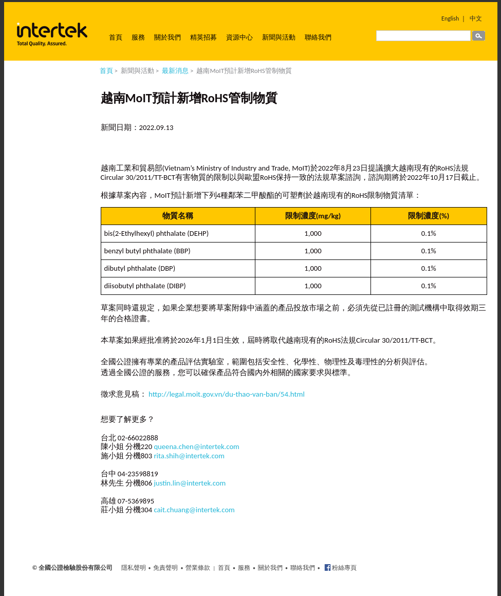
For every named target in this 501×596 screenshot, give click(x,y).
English (450, 18)
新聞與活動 (278, 37)
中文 (476, 18)
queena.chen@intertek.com (196, 446)
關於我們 (167, 37)
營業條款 (197, 567)
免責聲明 (165, 567)
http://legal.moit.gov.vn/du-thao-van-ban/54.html (227, 394)
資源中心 (239, 37)
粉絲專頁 (344, 567)
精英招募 (203, 37)
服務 (138, 37)
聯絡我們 (318, 37)
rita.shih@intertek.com (189, 455)
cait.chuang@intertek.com (194, 509)
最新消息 (175, 70)
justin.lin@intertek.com (190, 483)
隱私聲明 (133, 567)
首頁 (115, 37)
